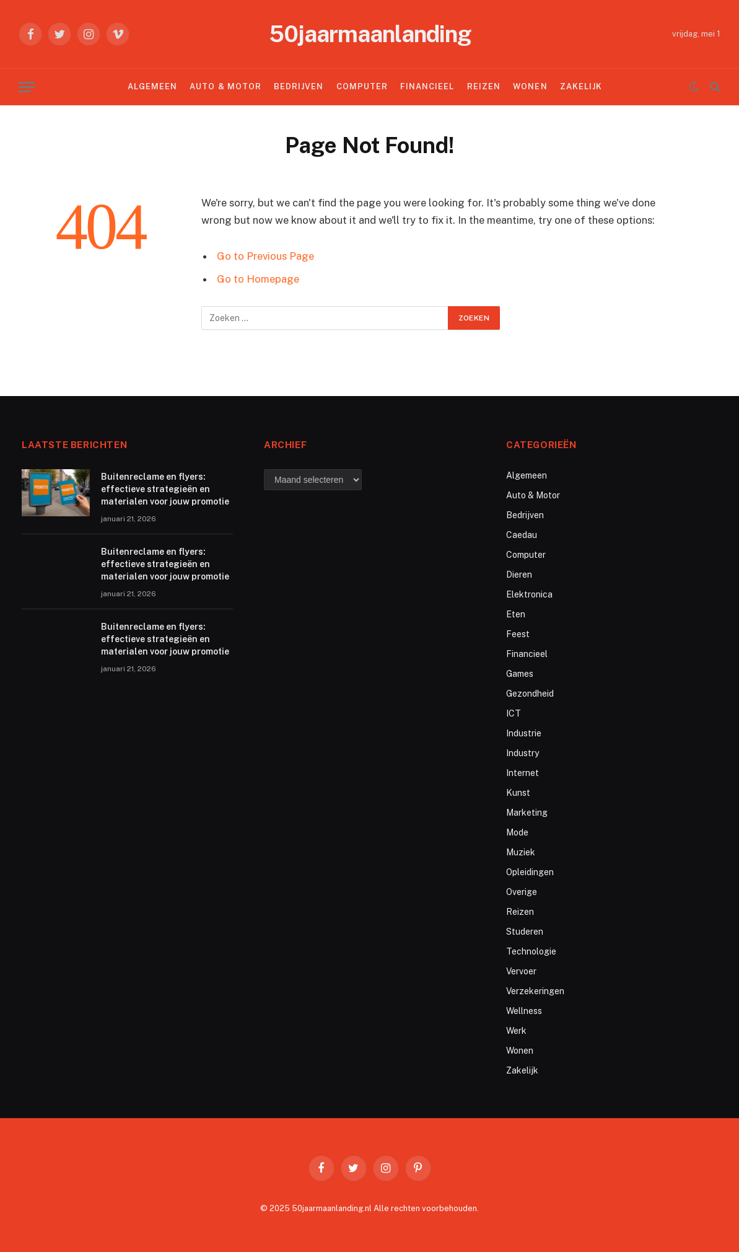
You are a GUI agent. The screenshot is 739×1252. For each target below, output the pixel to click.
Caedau (521, 535)
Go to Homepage (258, 279)
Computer (362, 86)
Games (519, 674)
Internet (522, 773)
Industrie (523, 733)
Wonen (530, 86)
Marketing (527, 813)
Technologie (531, 951)
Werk (516, 1031)
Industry (522, 753)
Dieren (519, 575)
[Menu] (27, 87)
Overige (521, 892)
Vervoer (521, 971)
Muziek (520, 852)
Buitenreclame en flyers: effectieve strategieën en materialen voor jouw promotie (165, 489)
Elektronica (529, 594)
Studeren (524, 932)
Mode (517, 832)
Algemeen (152, 86)
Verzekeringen (535, 991)
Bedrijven (298, 86)
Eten (515, 614)
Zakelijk (581, 86)
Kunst (518, 793)
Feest (518, 634)
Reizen (484, 86)
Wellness (524, 1011)
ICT (513, 713)
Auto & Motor (225, 86)
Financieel (427, 86)
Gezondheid (530, 694)
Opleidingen (530, 872)
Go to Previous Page (265, 256)
